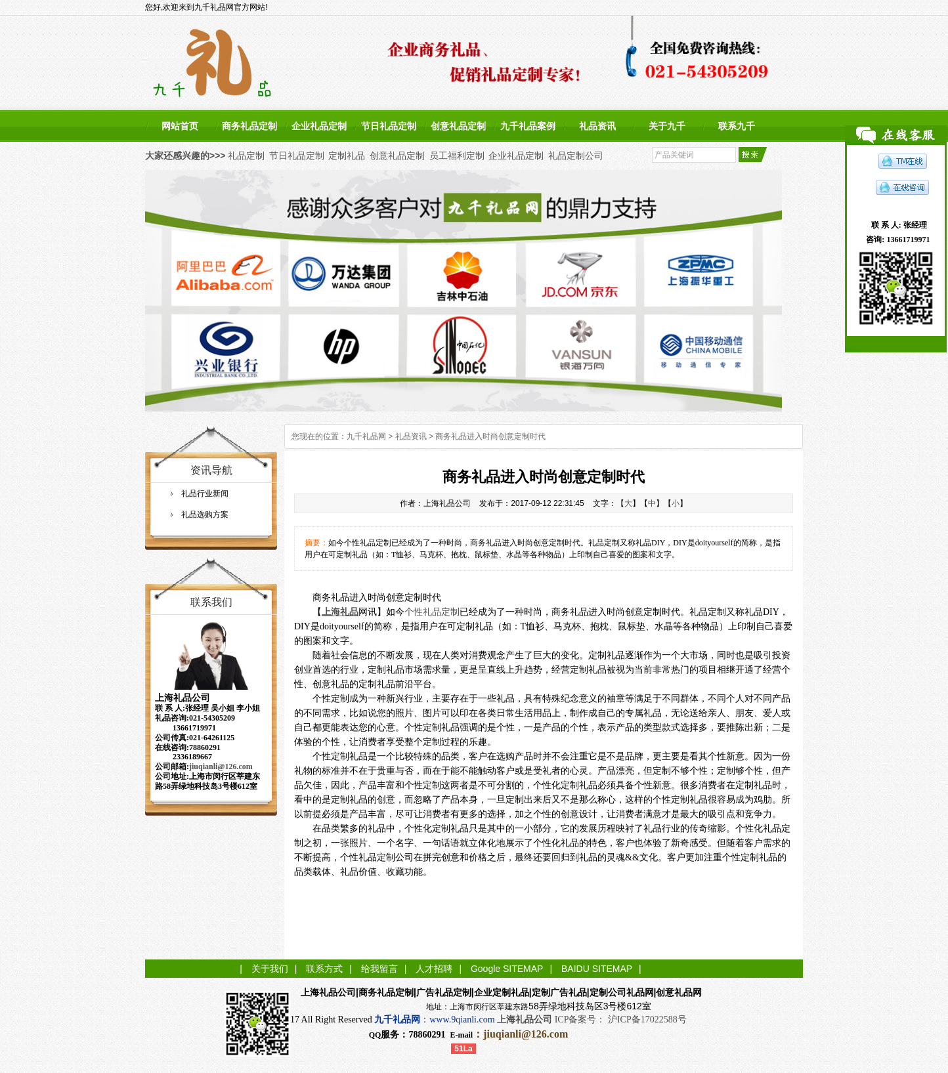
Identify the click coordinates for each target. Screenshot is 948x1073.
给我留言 (379, 968)
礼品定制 (246, 155)
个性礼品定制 (432, 612)
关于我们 (269, 968)
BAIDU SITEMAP (596, 968)
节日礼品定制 (388, 126)
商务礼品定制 (249, 126)
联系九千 (736, 126)
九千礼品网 (366, 436)
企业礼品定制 (319, 126)
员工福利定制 (457, 155)
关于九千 (667, 126)
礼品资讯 (597, 126)
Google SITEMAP (507, 968)
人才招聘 (434, 968)
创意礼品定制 (458, 126)
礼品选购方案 (204, 514)
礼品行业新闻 (204, 493)
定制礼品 (346, 155)
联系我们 (211, 602)
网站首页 (180, 126)
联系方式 (324, 968)
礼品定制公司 (575, 155)
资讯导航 (211, 470)
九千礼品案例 (527, 126)
